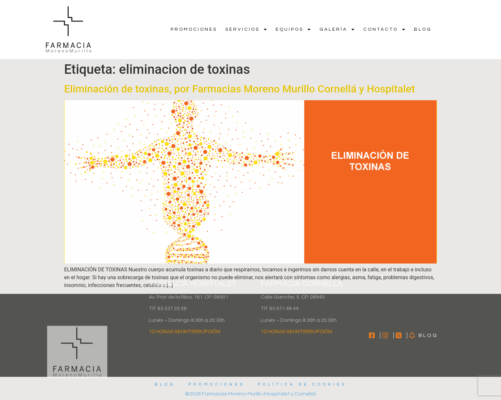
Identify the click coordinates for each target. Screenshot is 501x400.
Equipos (293, 29)
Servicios (246, 29)
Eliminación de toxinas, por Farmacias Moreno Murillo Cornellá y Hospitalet (239, 89)
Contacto (384, 29)
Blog (423, 29)
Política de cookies (302, 384)
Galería (337, 29)
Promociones (194, 29)
